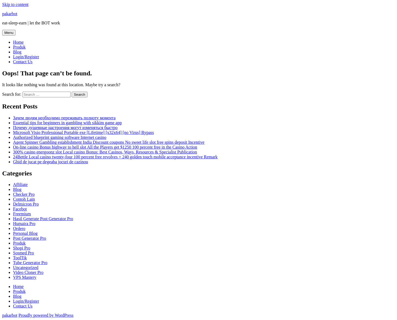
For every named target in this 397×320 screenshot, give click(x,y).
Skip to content (15, 4)
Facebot (20, 209)
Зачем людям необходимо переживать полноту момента (64, 118)
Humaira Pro (24, 223)
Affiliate (20, 184)
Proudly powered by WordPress (45, 315)
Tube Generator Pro (30, 262)
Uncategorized (25, 267)
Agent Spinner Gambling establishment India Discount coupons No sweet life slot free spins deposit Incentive (108, 142)
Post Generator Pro (29, 238)
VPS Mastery (24, 277)
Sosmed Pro (23, 253)
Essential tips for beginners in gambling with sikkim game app (67, 122)
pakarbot (9, 13)
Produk (19, 47)
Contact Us (23, 61)
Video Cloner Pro (28, 272)
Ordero (19, 228)
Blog (17, 52)
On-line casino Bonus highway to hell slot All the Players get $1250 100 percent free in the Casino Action (105, 147)
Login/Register (26, 57)
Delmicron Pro (26, 204)
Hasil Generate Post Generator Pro (43, 218)
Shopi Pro (21, 248)
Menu (8, 33)
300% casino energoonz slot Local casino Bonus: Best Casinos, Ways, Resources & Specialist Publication (105, 152)
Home (18, 42)
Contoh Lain (24, 199)
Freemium (22, 214)
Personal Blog (25, 233)
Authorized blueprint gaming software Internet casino (59, 137)
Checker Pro (24, 194)
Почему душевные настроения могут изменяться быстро (65, 127)
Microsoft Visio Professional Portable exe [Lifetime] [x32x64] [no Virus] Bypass (83, 132)
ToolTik (20, 257)
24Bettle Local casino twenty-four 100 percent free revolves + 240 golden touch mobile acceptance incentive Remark (115, 157)
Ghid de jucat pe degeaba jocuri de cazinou (50, 161)
